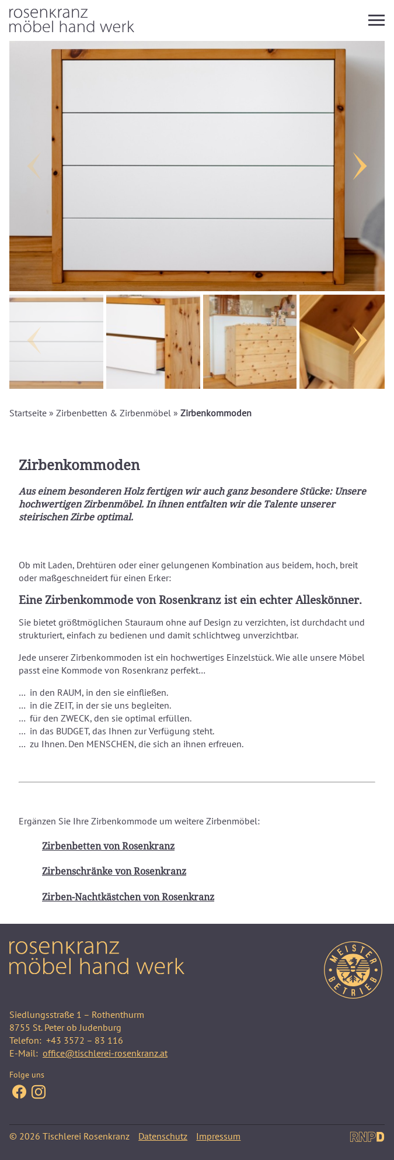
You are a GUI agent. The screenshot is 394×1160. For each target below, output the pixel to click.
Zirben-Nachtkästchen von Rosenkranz (128, 896)
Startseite (28, 413)
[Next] (361, 166)
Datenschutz (162, 1136)
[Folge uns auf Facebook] (19, 1093)
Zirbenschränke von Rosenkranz (114, 871)
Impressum (218, 1136)
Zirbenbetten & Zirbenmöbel (113, 413)
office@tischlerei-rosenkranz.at (105, 1053)
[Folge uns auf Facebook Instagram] (39, 1093)
